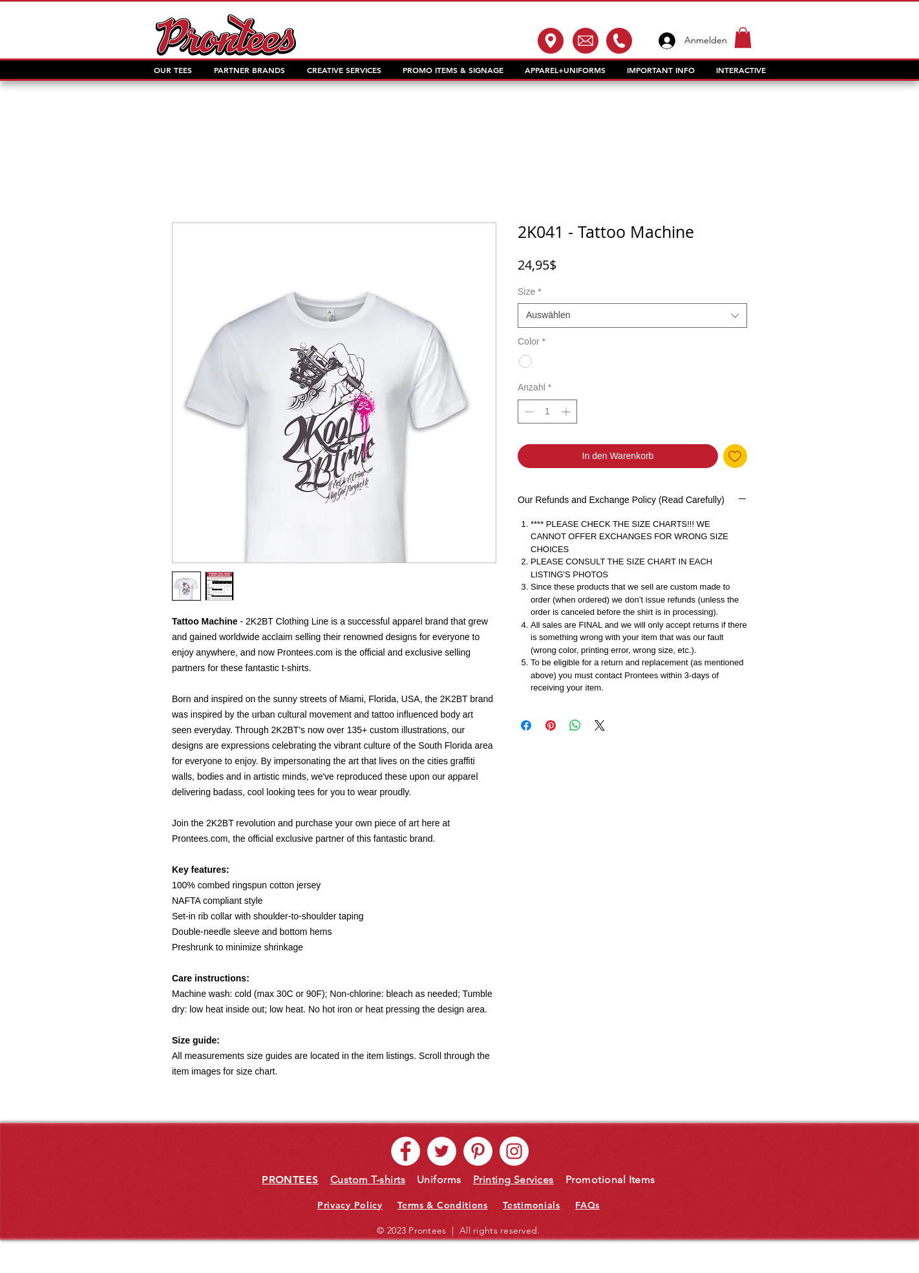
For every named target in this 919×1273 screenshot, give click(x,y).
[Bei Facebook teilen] (526, 725)
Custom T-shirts (367, 1179)
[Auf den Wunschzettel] (735, 456)
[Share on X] (599, 725)
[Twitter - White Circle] (441, 1151)
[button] (743, 37)
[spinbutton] (547, 411)
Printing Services (513, 1179)
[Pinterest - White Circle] (477, 1151)
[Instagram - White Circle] (514, 1151)
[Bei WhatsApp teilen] (575, 725)
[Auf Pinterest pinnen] (550, 725)
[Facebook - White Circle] (405, 1151)
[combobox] (632, 315)
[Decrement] (528, 411)
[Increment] (567, 411)
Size (530, 291)
